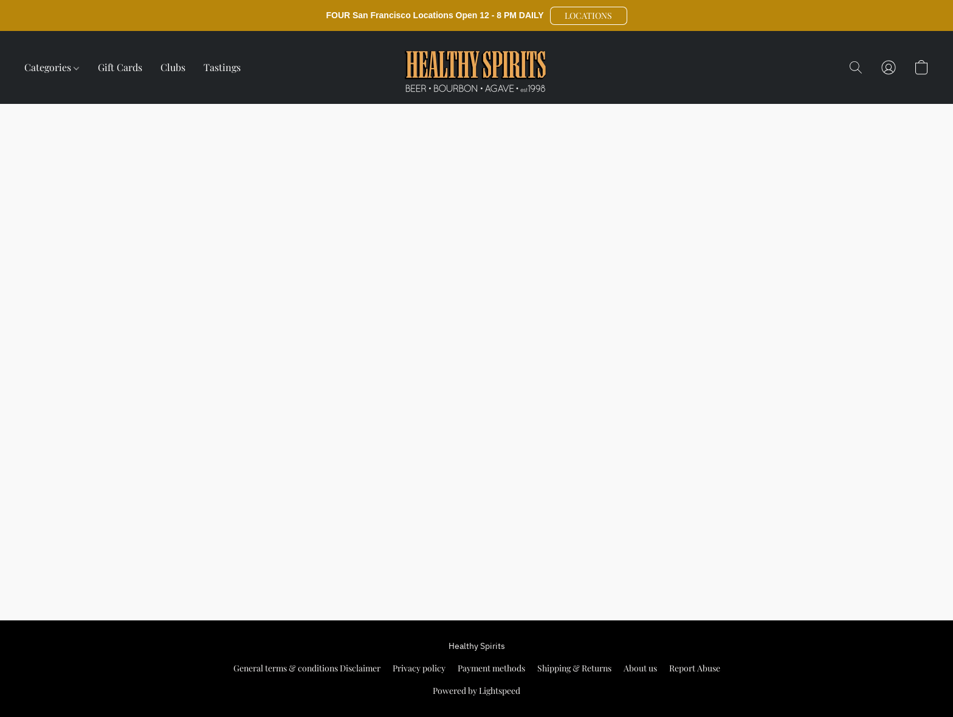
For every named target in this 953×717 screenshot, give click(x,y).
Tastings (222, 67)
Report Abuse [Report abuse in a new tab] (694, 668)
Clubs (172, 67)
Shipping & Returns (574, 668)
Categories (51, 67)
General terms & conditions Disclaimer (306, 668)
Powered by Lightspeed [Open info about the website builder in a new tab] (476, 690)
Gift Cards (120, 67)
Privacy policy (419, 668)
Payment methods (491, 668)
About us (640, 668)
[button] (588, 16)
